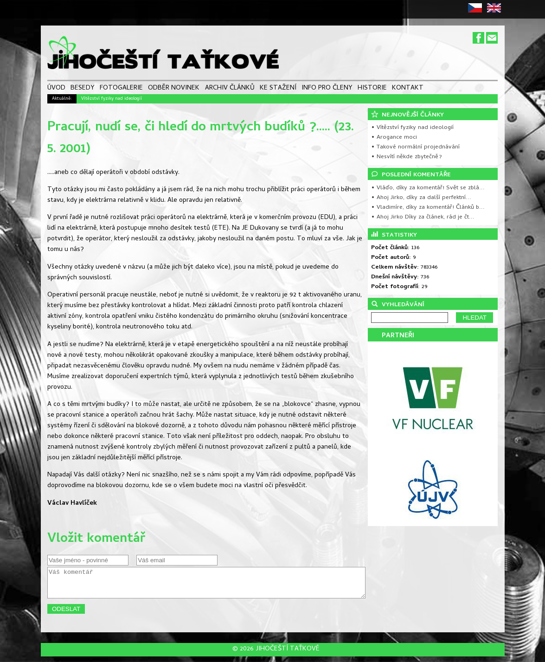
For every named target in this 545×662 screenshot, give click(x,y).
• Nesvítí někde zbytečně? (406, 157)
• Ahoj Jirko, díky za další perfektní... (421, 198)
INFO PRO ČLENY (327, 89)
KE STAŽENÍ (278, 89)
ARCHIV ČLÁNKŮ (230, 89)
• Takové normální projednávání (415, 147)
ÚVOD (56, 89)
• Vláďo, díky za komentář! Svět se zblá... (428, 188)
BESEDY (83, 89)
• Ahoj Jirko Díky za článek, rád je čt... (422, 217)
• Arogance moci (394, 137)
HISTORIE (372, 89)
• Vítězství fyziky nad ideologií (412, 128)
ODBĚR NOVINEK (173, 89)
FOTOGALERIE (121, 89)
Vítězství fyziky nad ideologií (111, 99)
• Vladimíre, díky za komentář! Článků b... (428, 207)
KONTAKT (407, 89)
